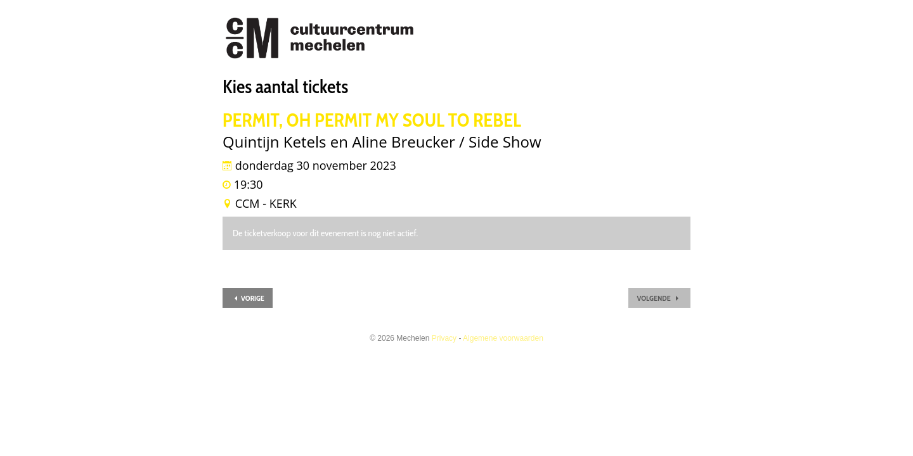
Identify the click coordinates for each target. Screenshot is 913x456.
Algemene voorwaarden (503, 338)
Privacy (444, 338)
